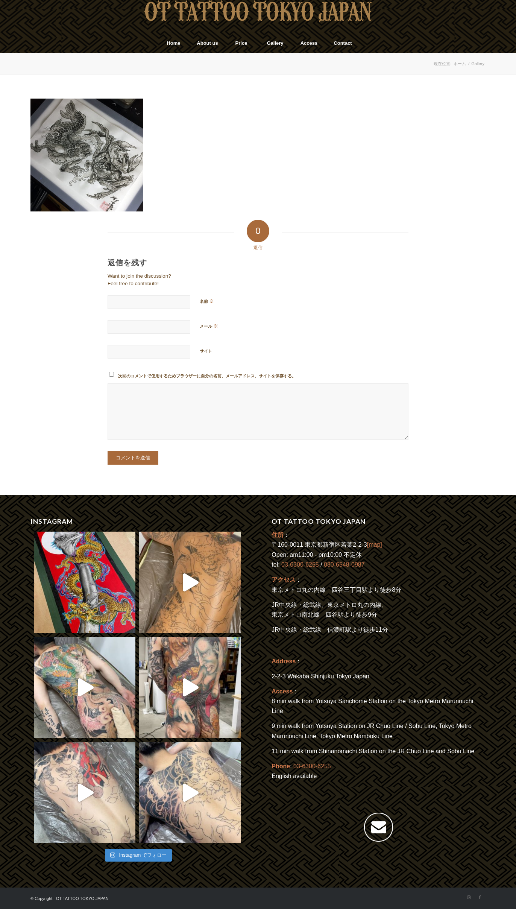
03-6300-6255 (300, 564)
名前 (207, 301)
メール (209, 326)
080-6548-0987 (344, 564)
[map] (374, 544)
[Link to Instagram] (468, 897)
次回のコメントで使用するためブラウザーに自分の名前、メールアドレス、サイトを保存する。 (207, 376)
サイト (206, 351)
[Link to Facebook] (480, 897)
